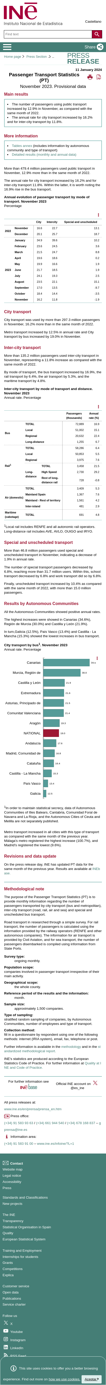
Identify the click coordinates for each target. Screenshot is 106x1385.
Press (7, 1188)
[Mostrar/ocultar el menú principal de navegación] (7, 47)
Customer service (16, 1286)
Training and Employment (22, 1251)
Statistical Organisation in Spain (27, 1227)
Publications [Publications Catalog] (12, 1298)
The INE (9, 1215)
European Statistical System (24, 1239)
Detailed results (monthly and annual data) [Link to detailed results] (44, 154)
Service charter (14, 1304)
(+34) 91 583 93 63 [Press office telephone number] (18, 1123)
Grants (8, 1263)
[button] (93, 47)
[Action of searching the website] (97, 34)
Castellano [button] (93, 21)
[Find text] (48, 34)
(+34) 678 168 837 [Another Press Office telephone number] (81, 1123)
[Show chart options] (97, 658)
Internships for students (20, 1257)
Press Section (36, 57)
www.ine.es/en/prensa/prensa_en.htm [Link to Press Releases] (32, 1109)
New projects (12, 1204)
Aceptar (92, 1379)
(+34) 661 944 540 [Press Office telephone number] (50, 1123)
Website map (13, 1169)
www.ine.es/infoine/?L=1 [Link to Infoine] (55, 1144)
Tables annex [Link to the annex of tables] (22, 146)
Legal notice (12, 1175)
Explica (8, 1275)
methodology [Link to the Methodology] (71, 1047)
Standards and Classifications (25, 1197)
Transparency (13, 1221)
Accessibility (12, 1182)
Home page (12, 57)
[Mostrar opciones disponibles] (98, 215)
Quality (8, 1233)
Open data (11, 1292)
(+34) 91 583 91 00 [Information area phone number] (18, 1144)
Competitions (13, 1269)
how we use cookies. (64, 1379)
